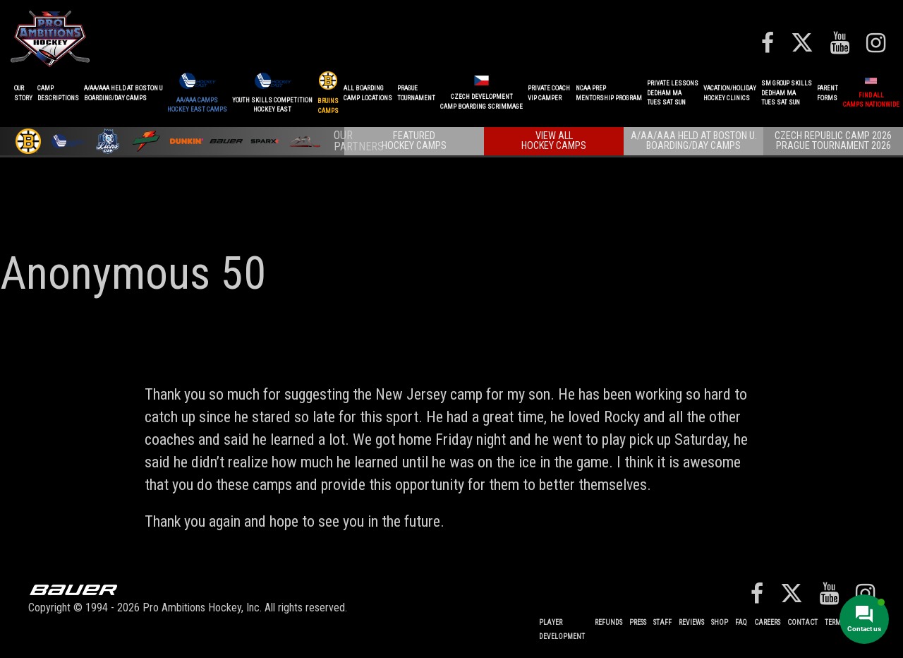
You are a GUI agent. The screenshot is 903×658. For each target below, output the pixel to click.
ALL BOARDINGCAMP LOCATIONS (368, 93)
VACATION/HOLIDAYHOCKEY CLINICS (729, 93)
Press (637, 622)
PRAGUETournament (416, 93)
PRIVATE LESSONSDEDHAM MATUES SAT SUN (672, 93)
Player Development (562, 629)
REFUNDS (608, 622)
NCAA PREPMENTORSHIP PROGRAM (609, 93)
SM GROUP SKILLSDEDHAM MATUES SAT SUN (786, 93)
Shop (719, 622)
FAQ (741, 622)
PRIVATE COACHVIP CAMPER (549, 93)
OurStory (23, 93)
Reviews (691, 622)
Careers (767, 622)
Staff (662, 622)
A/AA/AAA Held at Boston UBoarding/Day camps (123, 93)
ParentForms (827, 93)
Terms (834, 622)
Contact (802, 622)
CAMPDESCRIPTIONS (58, 93)
